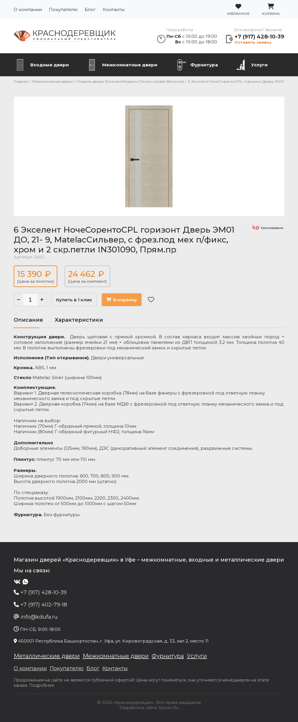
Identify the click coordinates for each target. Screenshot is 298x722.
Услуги (259, 65)
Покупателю (63, 9)
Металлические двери (47, 655)
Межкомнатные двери (129, 65)
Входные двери (49, 65)
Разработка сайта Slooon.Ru (149, 707)
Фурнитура (204, 65)
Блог (90, 9)
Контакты (114, 9)
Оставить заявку (253, 42)
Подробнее (41, 685)
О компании (28, 9)
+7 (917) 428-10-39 (259, 36)
